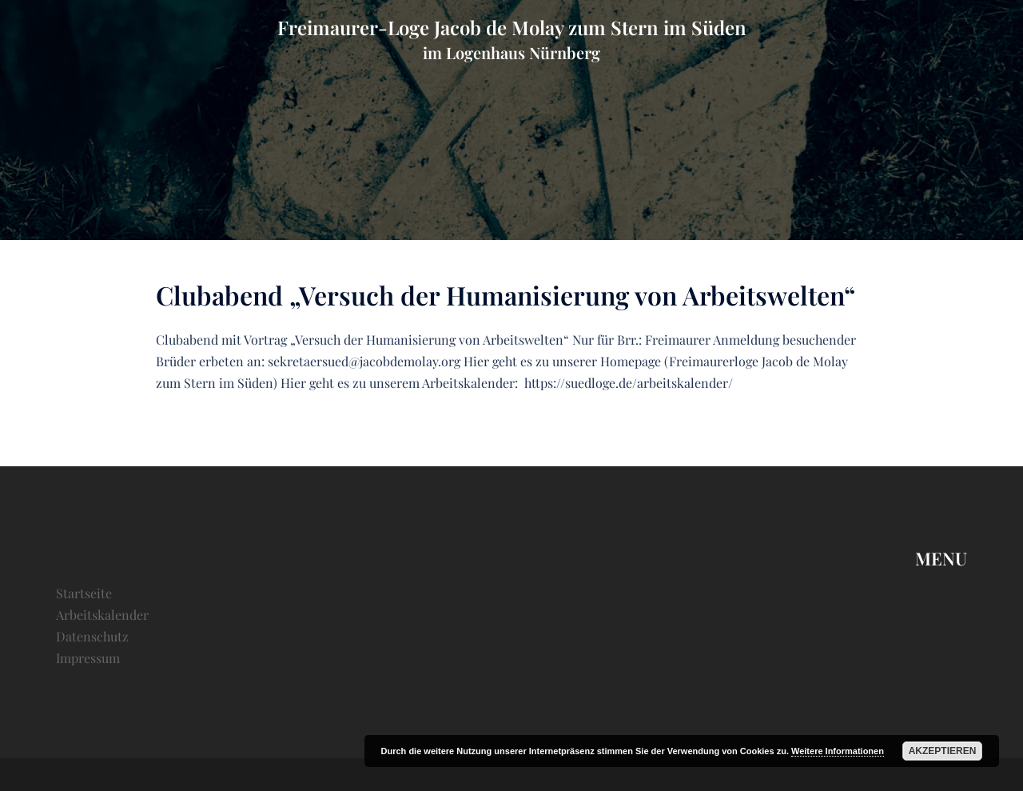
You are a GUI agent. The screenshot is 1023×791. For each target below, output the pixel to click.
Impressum (88, 657)
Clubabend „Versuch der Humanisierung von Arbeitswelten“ (505, 295)
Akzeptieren (943, 751)
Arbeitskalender (102, 614)
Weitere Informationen (837, 751)
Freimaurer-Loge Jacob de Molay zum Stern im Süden (511, 27)
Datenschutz (92, 636)
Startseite (84, 593)
